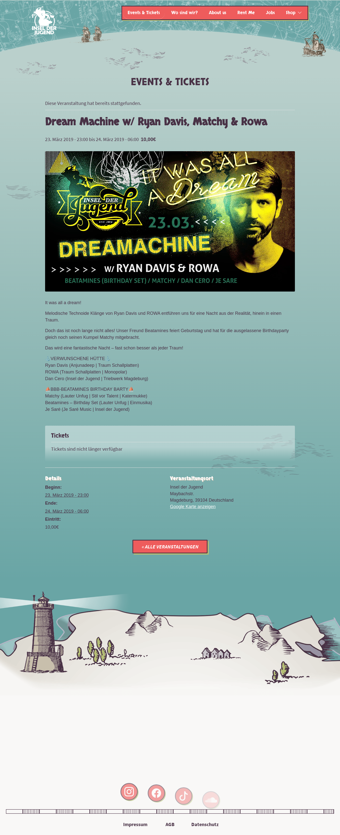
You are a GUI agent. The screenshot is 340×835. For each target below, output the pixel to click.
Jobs (270, 13)
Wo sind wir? (184, 13)
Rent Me (246, 13)
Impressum (135, 824)
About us (217, 13)
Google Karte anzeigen (193, 506)
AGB (170, 824)
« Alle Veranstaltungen (170, 546)
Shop (290, 13)
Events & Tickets (144, 13)
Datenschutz (205, 824)
